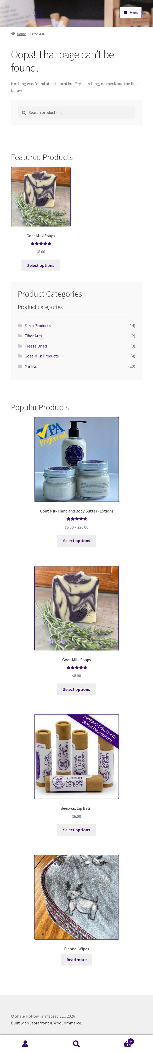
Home (21, 33)
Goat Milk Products (42, 356)
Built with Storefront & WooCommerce (46, 1023)
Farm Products (38, 325)
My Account (25, 1044)
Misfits (31, 366)
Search (76, 1044)
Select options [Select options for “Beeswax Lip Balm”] (76, 829)
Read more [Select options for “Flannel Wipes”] (77, 959)
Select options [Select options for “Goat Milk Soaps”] (40, 265)
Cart (118, 1040)
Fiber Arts (33, 335)
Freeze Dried (36, 346)
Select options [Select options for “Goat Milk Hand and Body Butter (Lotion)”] (76, 540)
